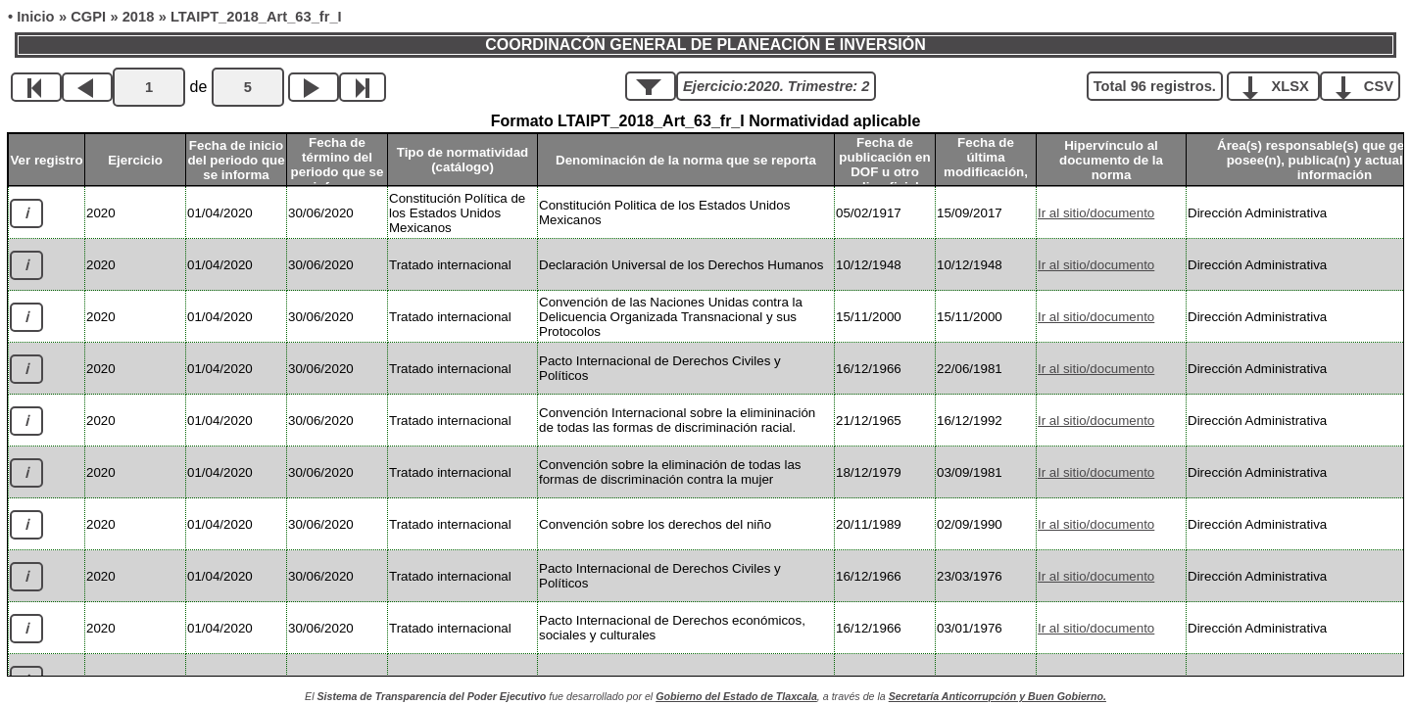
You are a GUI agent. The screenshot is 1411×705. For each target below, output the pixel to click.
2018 (138, 16)
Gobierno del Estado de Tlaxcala (736, 696)
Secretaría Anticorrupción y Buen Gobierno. (997, 696)
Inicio (35, 16)
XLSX (1280, 85)
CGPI (88, 16)
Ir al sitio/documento (1096, 213)
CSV (1367, 85)
